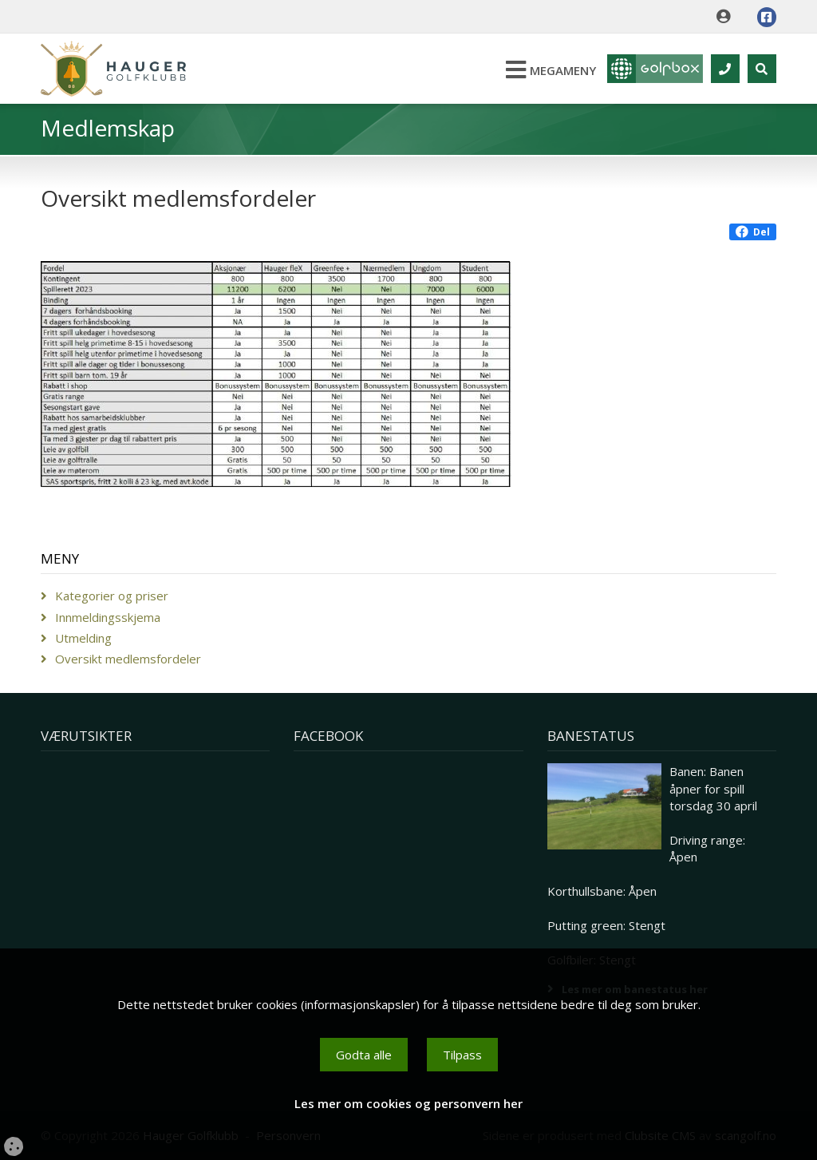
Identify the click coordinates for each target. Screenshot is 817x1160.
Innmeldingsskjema (107, 617)
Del (753, 232)
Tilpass (462, 1055)
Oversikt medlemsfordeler (128, 659)
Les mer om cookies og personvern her (408, 1103)
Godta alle (364, 1055)
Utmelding (83, 638)
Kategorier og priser (111, 596)
